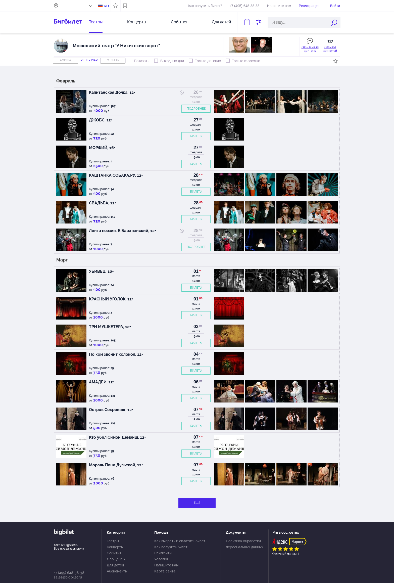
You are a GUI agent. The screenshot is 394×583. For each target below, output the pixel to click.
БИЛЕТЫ (196, 136)
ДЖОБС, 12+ (101, 120)
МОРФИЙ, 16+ (102, 147)
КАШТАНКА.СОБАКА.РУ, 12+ (116, 175)
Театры (96, 22)
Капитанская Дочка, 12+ (112, 92)
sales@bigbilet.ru (68, 577)
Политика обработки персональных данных (244, 544)
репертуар (89, 60)
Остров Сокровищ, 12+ (111, 409)
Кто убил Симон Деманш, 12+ (117, 437)
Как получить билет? (205, 6)
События (179, 22)
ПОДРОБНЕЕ (196, 108)
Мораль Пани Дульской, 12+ (116, 465)
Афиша (65, 60)
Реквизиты (163, 553)
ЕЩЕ (197, 503)
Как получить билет (170, 547)
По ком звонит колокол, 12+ (116, 354)
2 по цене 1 (116, 559)
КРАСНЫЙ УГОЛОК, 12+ (111, 299)
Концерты (136, 22)
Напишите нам (279, 6)
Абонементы (117, 571)
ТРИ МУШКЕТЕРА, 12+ (110, 326)
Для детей (221, 22)
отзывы (113, 60)
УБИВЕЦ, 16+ (101, 271)
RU (106, 6)
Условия (161, 559)
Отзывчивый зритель (310, 49)
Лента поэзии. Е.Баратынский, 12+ (122, 230)
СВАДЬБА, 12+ (102, 203)
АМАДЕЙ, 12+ (102, 382)
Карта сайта (164, 571)
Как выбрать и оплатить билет (179, 541)
